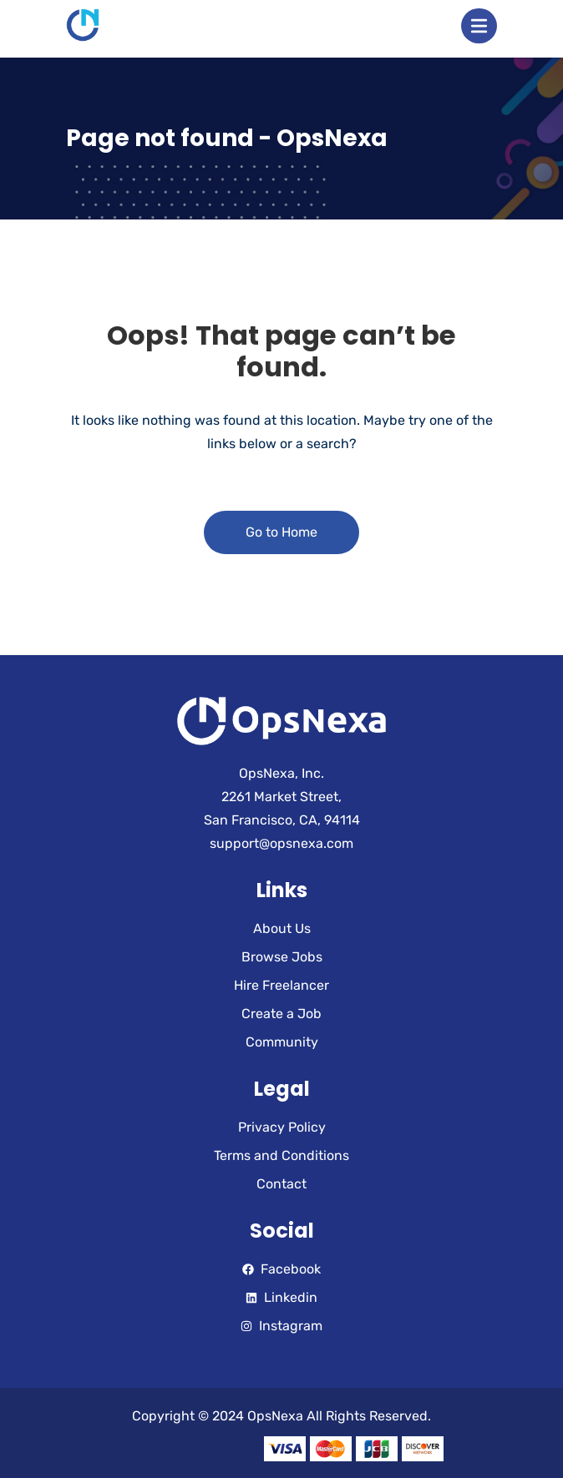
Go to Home (281, 532)
